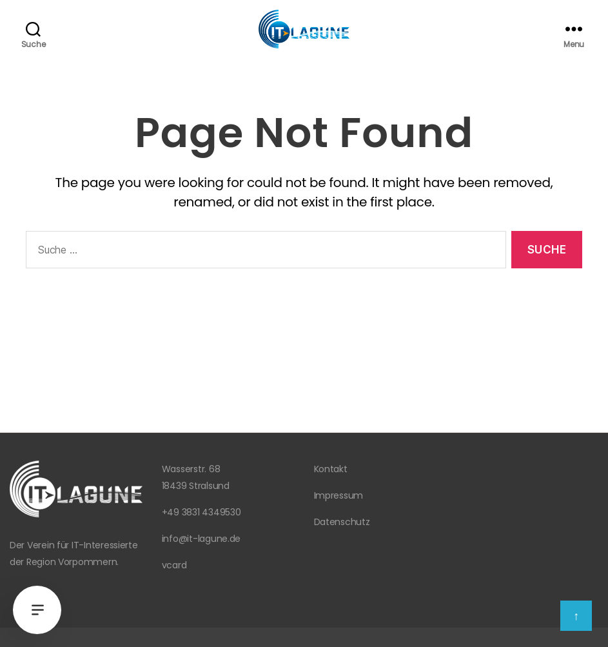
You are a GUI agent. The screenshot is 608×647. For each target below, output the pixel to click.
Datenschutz (342, 521)
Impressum (339, 495)
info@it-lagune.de (201, 538)
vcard (174, 565)
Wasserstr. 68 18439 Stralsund (196, 477)
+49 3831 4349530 (201, 512)
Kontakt (331, 469)
